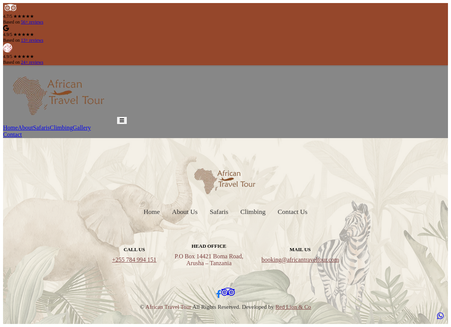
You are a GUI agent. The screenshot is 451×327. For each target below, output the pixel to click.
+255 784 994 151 (134, 259)
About (25, 127)
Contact (12, 134)
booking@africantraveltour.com (300, 259)
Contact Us (292, 211)
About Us (185, 211)
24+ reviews (32, 62)
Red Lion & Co (293, 306)
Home (10, 127)
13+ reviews (32, 40)
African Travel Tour (168, 306)
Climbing (61, 127)
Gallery (82, 127)
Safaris (41, 127)
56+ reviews (32, 22)
